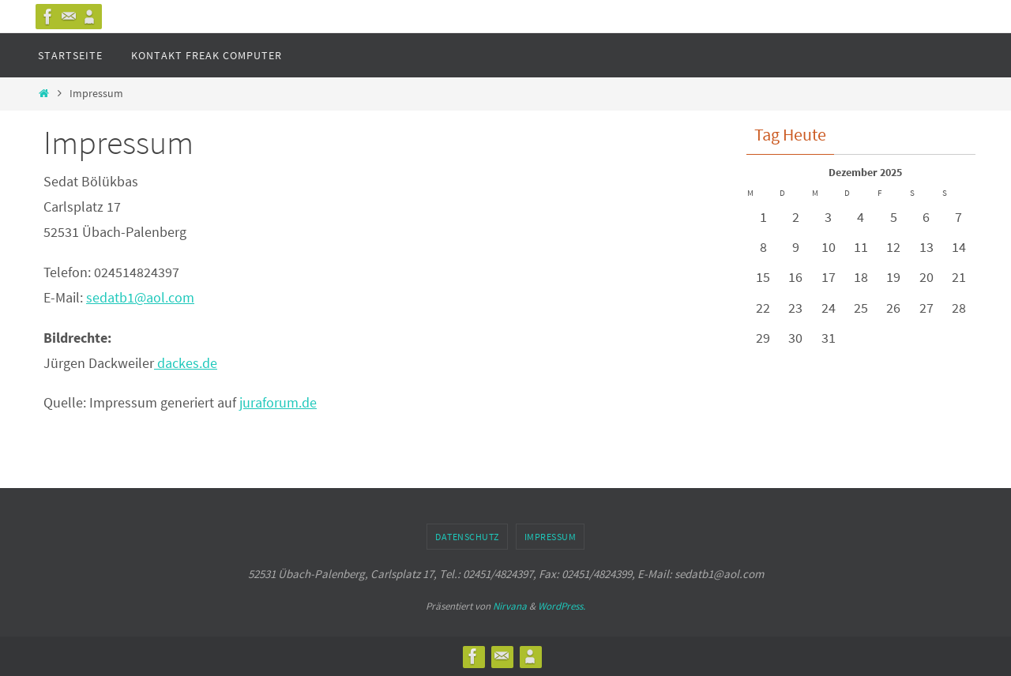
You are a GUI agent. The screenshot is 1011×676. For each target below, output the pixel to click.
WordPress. (561, 606)
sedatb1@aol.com (140, 297)
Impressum (550, 537)
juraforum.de (278, 402)
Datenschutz (467, 537)
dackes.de (185, 363)
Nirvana (510, 606)
